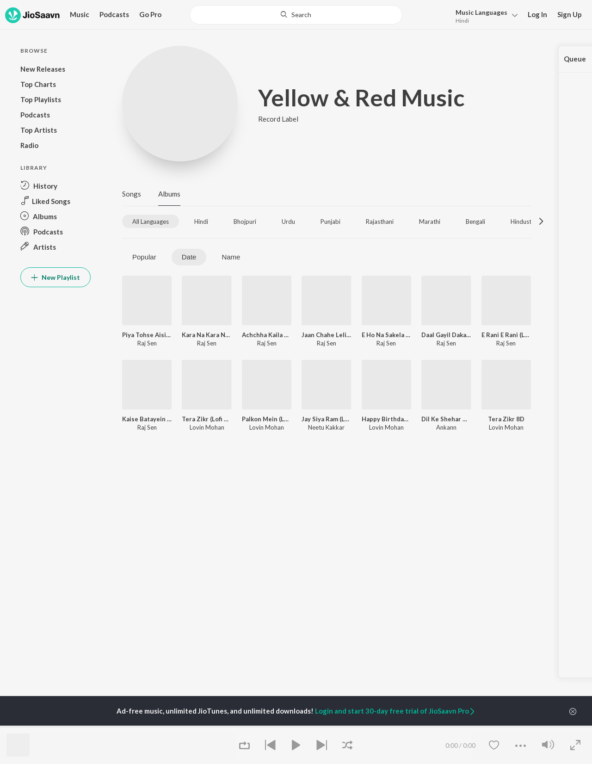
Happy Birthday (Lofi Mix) (386, 419)
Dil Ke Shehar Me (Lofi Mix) (446, 419)
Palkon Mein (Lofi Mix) (266, 419)
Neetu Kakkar (326, 427)
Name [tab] (231, 257)
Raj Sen (147, 343)
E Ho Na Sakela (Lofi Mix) (386, 335)
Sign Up (569, 14)
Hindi (462, 21)
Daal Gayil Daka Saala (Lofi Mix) (446, 335)
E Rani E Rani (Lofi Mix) (506, 335)
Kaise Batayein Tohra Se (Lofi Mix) (147, 419)
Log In (537, 14)
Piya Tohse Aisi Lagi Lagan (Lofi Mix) (147, 335)
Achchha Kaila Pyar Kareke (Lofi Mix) (266, 335)
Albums (169, 194)
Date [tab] (189, 257)
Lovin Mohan (207, 427)
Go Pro (150, 14)
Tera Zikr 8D (506, 419)
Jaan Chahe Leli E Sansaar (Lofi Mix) (326, 335)
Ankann (446, 427)
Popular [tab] (144, 257)
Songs (131, 194)
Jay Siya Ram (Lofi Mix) (326, 419)
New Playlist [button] (55, 277)
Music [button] (79, 14)
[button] (484, 15)
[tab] (150, 221)
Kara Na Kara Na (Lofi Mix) (206, 335)
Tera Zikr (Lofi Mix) (206, 419)
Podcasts (114, 14)
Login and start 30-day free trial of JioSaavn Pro (395, 711)
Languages (481, 12)
